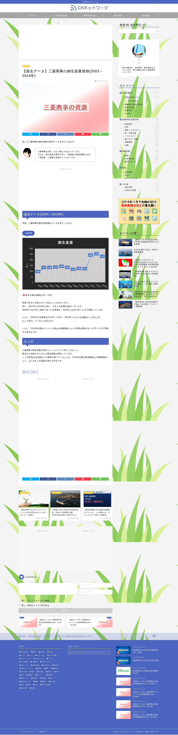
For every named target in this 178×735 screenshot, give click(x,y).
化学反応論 (142, 108)
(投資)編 (145, 16)
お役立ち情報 (142, 190)
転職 (142, 156)
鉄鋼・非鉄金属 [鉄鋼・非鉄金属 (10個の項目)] (46, 685)
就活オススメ (142, 162)
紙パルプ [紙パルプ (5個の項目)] (52, 678)
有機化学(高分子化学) (142, 105)
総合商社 (26, 66)
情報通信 (142, 142)
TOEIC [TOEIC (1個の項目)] (51, 652)
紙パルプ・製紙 (142, 139)
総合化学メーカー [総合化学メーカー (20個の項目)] (26, 682)
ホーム (33, 16)
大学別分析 (142, 159)
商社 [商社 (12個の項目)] (47, 669)
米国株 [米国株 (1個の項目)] (44, 678)
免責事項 (42, 732)
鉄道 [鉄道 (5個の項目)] (36, 685)
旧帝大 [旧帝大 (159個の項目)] (50, 672)
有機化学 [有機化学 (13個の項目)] (30, 675)
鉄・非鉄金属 (142, 133)
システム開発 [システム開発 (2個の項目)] (52, 655)
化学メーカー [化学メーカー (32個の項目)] (25, 665)
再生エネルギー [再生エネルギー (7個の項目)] (46, 662)
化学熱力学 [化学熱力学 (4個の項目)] (46, 665)
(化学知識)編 (61, 16)
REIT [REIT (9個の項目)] (34, 652)
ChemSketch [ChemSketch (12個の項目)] (24, 652)
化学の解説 (140, 93)
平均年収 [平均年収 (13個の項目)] (40, 672)
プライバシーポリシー (28, 732)
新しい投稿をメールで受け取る (35, 606)
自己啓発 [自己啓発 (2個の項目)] (52, 682)
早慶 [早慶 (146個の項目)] (57, 672)
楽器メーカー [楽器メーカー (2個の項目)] (25, 678)
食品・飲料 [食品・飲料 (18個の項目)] (24, 688)
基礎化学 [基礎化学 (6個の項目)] (55, 669)
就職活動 (140, 151)
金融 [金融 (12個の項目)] (29, 685)
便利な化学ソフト (142, 97)
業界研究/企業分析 (140, 119)
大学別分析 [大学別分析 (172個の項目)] (24, 672)
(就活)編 (117, 16)
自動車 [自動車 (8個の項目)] (44, 682)
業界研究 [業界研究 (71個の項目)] (50, 675)
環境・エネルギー (142, 130)
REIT (142, 175)
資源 (35, 372)
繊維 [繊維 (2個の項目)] (36, 682)
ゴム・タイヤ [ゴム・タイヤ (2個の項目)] (41, 655)
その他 (142, 114)
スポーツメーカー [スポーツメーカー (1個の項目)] (26, 659)
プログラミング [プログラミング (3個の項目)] (39, 659)
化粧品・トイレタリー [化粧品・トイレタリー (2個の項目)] (27, 669)
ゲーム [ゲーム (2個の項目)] (31, 655)
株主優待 (142, 172)
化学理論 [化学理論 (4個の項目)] (56, 665)
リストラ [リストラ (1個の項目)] (50, 659)
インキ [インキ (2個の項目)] (23, 655)
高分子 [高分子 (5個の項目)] (33, 688)
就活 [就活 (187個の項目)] (33, 672)
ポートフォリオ (142, 178)
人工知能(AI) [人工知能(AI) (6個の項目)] (24, 662)
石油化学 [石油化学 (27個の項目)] (35, 678)
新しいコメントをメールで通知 (35, 601)
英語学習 (142, 187)
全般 (142, 145)
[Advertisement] (65, 42)
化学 (142, 127)
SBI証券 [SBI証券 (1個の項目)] (42, 652)
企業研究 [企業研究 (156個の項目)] (35, 662)
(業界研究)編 (89, 16)
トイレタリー (142, 136)
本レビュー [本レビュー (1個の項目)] (40, 675)
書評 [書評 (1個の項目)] (22, 675)
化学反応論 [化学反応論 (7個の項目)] (36, 665)
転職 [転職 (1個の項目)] (22, 685)
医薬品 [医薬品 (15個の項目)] (40, 669)
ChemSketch (133, 101)
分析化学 (142, 111)
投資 (140, 168)
